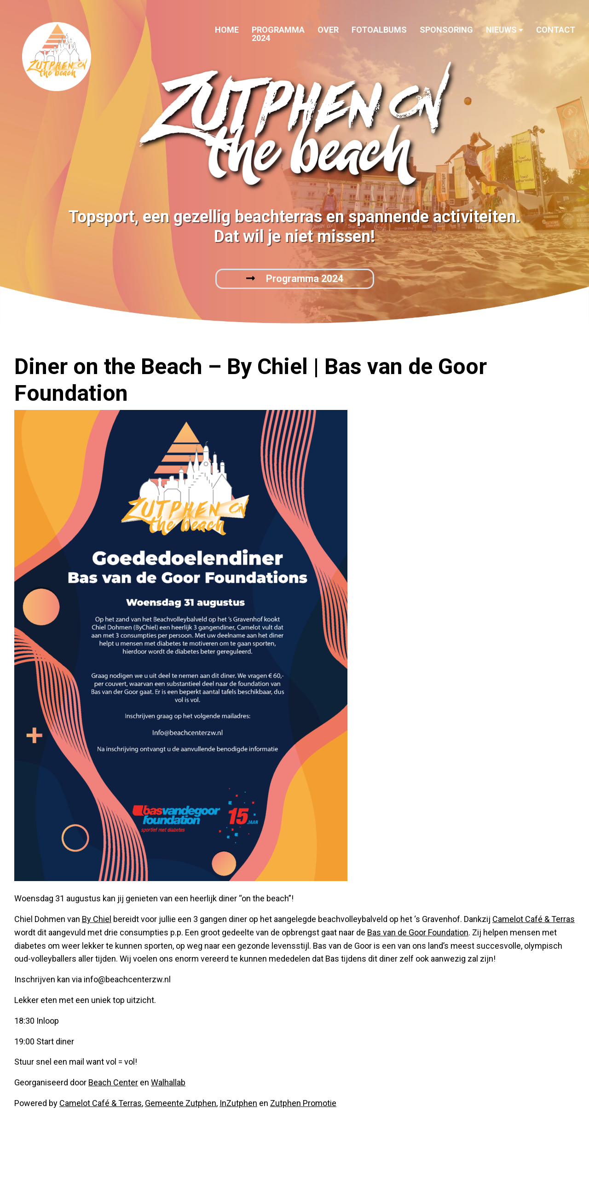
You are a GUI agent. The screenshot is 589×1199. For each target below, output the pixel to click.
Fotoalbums (379, 30)
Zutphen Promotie (303, 1103)
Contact (555, 30)
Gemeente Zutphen (180, 1103)
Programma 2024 (278, 34)
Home (227, 30)
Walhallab (168, 1082)
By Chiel (96, 919)
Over (328, 30)
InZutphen (238, 1103)
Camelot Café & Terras (533, 919)
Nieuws (501, 30)
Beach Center (113, 1082)
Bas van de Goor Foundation (417, 932)
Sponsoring (446, 30)
